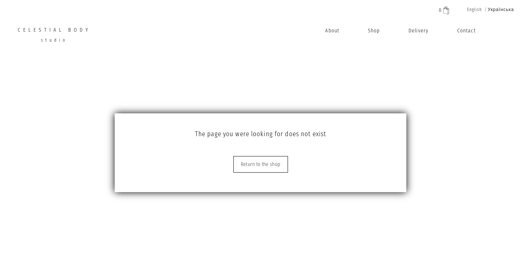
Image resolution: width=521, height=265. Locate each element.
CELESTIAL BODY (54, 37)
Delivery (418, 31)
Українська (501, 9)
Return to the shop (260, 164)
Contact (466, 31)
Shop (374, 31)
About (332, 31)
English (474, 9)
